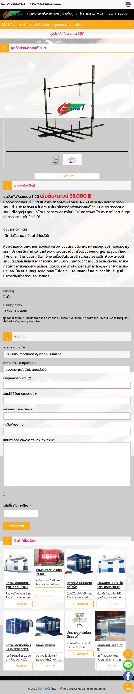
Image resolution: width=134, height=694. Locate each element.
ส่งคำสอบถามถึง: (14, 347)
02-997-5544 (16, 4)
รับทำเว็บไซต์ (45, 689)
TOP (128, 687)
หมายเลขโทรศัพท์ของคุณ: (19, 409)
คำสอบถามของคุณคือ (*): (19, 363)
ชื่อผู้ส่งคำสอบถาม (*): (17, 378)
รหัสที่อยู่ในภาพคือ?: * (17, 505)
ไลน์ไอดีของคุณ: (13, 424)
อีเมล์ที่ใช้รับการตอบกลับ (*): (21, 394)
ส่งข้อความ (17, 526)
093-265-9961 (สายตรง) (45, 4)
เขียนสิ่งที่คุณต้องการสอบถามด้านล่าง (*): (29, 440)
